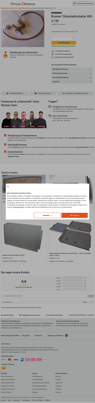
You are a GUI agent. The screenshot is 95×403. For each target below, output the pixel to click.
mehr (24, 353)
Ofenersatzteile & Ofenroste (23, 8)
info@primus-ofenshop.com (67, 108)
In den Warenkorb (64, 43)
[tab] (14, 94)
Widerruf (47, 401)
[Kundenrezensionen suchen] (44, 297)
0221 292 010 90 (61, 117)
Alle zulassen (74, 215)
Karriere (3, 401)
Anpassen (47, 215)
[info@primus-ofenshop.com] (49, 107)
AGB (9, 401)
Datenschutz (26, 401)
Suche (91, 297)
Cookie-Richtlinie (18, 207)
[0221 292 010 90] (49, 117)
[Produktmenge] (62, 39)
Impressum (16, 401)
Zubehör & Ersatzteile (7, 8)
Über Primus (5, 345)
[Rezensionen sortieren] (87, 303)
